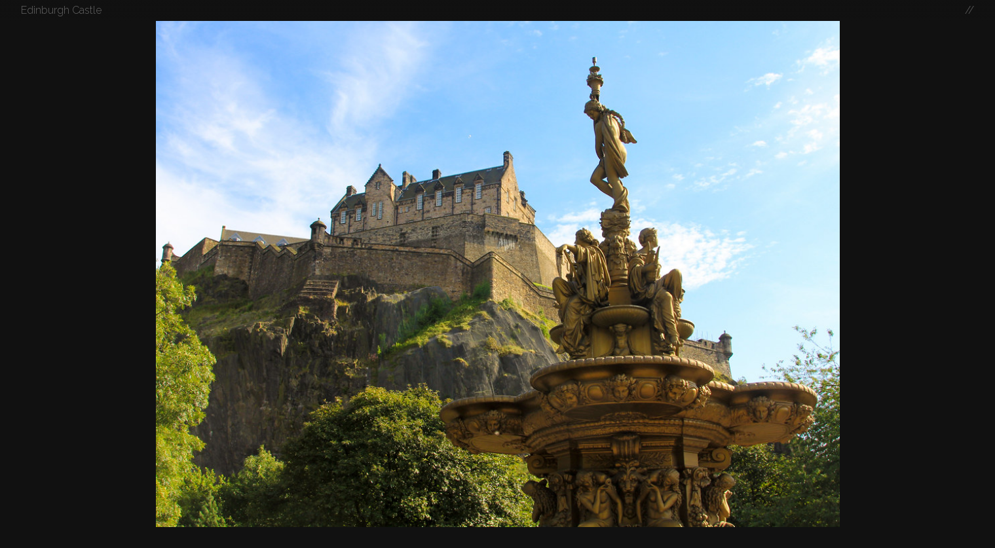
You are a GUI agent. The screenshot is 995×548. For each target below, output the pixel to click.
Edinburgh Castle (61, 10)
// (969, 10)
